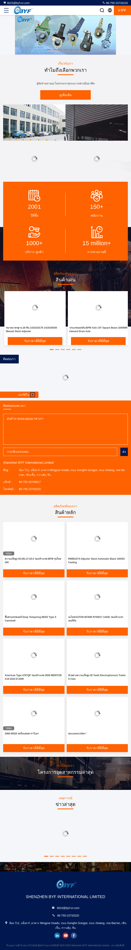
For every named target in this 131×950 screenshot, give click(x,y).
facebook (74, 936)
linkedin (57, 936)
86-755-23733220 (115, 3)
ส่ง (124, 451)
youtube (65, 936)
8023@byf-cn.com (16, 3)
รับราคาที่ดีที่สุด (35, 341)
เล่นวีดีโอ (26, 394)
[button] (49, 49)
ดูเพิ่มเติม (65, 95)
